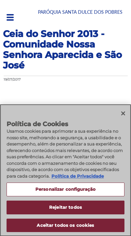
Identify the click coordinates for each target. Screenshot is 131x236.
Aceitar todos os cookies (65, 227)
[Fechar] (123, 115)
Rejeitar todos (65, 209)
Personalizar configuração (65, 191)
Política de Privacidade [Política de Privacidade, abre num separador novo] (77, 178)
